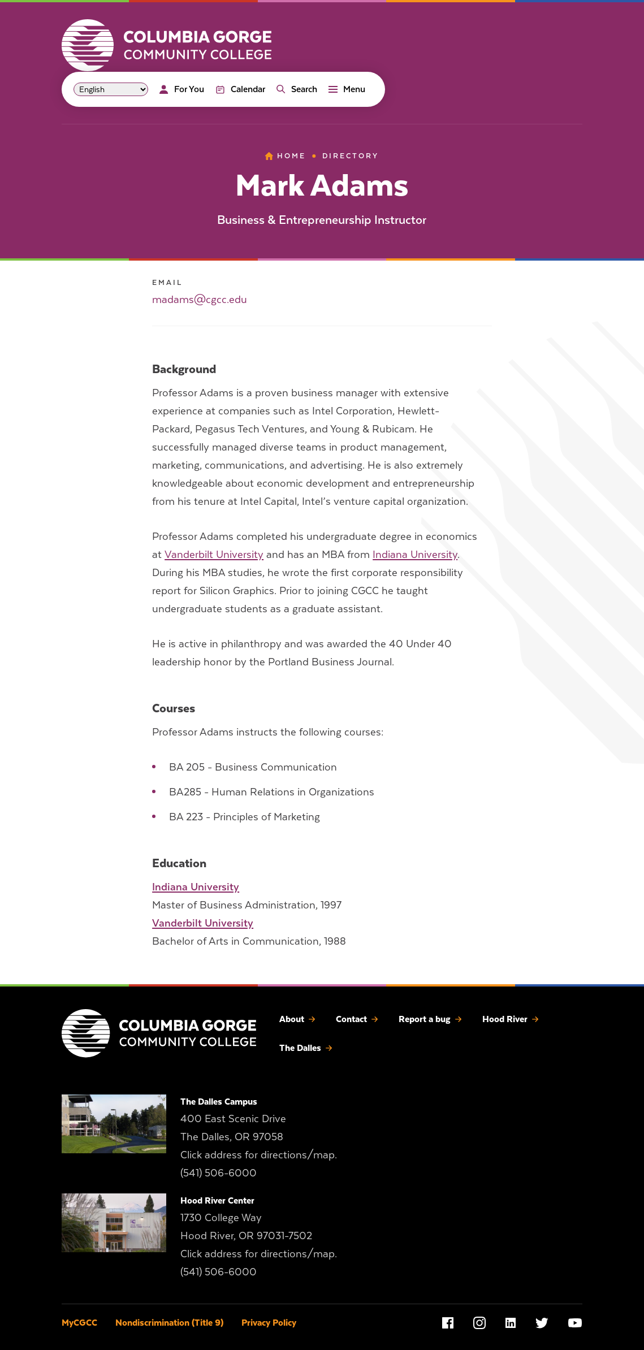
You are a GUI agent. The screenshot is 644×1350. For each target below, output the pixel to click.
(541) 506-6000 (218, 1173)
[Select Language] (111, 89)
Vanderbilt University (214, 554)
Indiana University (415, 554)
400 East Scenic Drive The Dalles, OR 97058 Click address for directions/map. (258, 1137)
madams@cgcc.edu (199, 299)
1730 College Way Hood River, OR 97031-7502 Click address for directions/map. (258, 1235)
